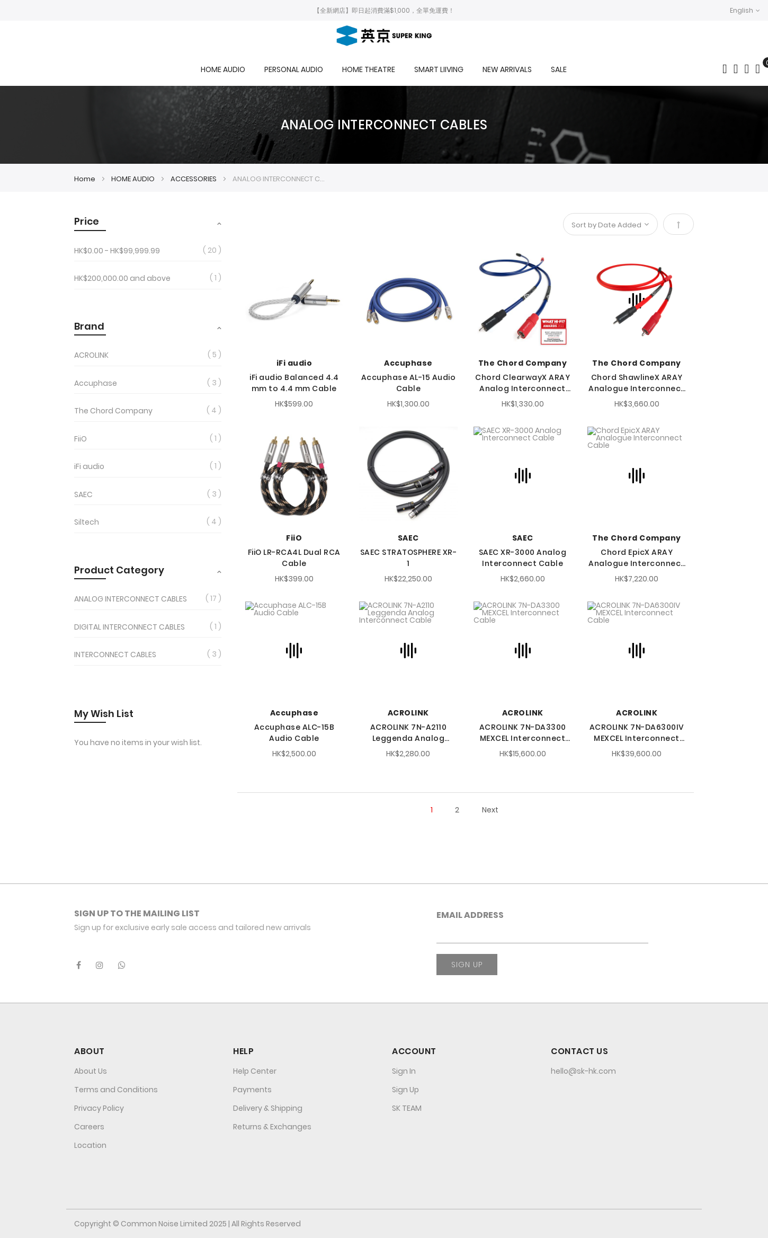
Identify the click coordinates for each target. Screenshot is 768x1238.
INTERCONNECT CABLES (115, 654)
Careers (89, 1126)
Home (85, 179)
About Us (90, 1071)
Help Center (254, 1071)
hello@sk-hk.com (583, 1071)
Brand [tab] (89, 326)
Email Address (470, 915)
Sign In (404, 1071)
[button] (745, 10)
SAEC (408, 538)
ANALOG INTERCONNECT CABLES (130, 599)
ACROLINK (408, 713)
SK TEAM (407, 1108)
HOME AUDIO (133, 179)
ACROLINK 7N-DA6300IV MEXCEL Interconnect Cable (637, 733)
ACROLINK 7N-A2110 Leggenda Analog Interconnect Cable (408, 733)
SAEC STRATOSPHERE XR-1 (408, 558)
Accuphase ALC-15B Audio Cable (294, 733)
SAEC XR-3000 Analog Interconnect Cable (523, 558)
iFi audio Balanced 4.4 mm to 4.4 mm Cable (293, 383)
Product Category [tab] (119, 570)
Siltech (86, 522)
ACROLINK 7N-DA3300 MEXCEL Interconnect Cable (522, 733)
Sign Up (405, 1089)
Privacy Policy (99, 1108)
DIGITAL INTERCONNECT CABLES (129, 627)
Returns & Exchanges (272, 1126)
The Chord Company (522, 363)
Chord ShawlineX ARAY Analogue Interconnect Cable (636, 383)
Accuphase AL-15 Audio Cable (408, 383)
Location (90, 1145)
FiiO (294, 538)
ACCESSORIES (194, 179)
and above (122, 278)
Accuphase (408, 363)
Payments (252, 1089)
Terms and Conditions (116, 1089)
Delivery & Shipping (267, 1108)
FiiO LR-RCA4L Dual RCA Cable (294, 558)
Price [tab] (86, 221)
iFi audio (294, 363)
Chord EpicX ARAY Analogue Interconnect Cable (636, 558)
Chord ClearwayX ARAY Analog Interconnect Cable (522, 383)
